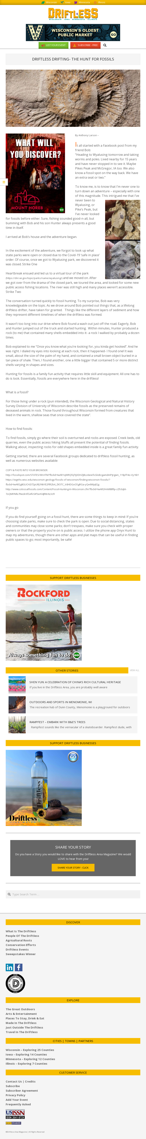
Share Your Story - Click (73, 867)
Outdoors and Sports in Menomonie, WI (60, 702)
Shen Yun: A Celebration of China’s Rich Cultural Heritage (75, 682)
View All (134, 670)
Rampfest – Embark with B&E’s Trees (57, 722)
